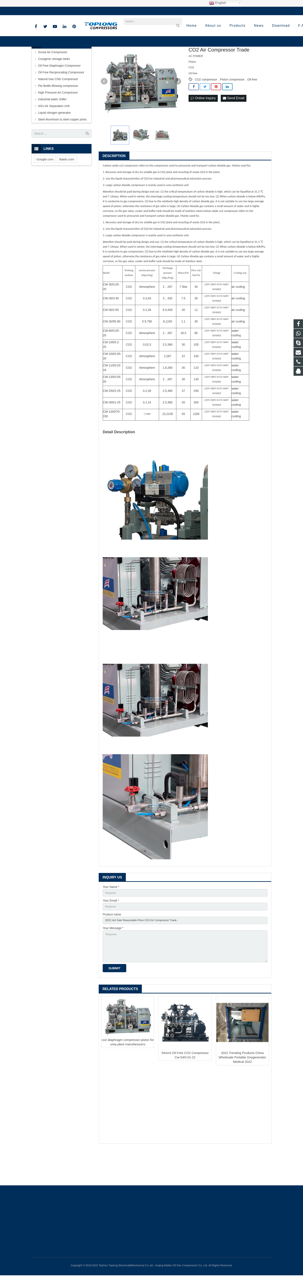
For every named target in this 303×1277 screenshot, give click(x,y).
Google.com (44, 190)
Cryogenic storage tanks (54, 89)
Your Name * (111, 917)
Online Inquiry (203, 129)
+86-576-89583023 (47, 11)
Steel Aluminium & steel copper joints (62, 150)
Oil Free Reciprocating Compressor (61, 103)
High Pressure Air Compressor (58, 123)
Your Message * (113, 961)
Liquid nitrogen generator (54, 143)
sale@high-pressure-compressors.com (91, 11)
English (217, 3)
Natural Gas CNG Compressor (58, 110)
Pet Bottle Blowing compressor (58, 116)
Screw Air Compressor (52, 83)
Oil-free (252, 110)
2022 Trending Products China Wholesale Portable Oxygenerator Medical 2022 (242, 1094)
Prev (104, 112)
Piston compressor (232, 110)
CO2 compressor (206, 110)
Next (177, 112)
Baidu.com (66, 190)
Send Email (233, 129)
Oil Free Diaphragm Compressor (59, 96)
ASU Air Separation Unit (53, 137)
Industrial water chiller (52, 130)
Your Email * (111, 932)
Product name (112, 946)
